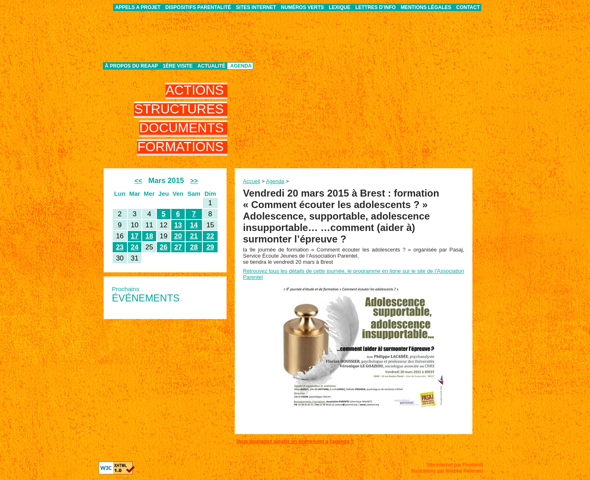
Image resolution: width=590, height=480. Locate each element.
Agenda (241, 66)
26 (164, 247)
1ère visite (178, 66)
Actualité (211, 66)
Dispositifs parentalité (198, 7)
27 (178, 247)
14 (194, 225)
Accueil (251, 181)
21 (194, 236)
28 (194, 247)
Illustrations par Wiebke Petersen (447, 471)
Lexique (340, 7)
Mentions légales (426, 7)
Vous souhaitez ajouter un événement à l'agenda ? (295, 441)
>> (194, 180)
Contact (468, 7)
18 (149, 236)
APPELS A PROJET (137, 7)
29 (210, 247)
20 (178, 236)
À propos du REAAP (131, 66)
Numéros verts (302, 7)
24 (134, 247)
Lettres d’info (375, 7)
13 (178, 225)
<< (138, 180)
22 (210, 236)
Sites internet (256, 7)
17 (134, 236)
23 (120, 247)
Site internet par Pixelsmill (455, 465)
